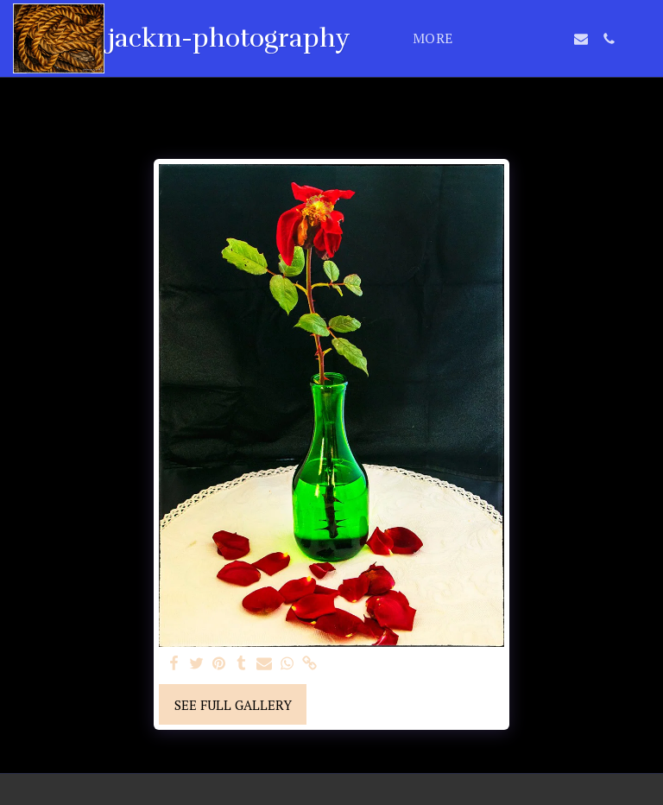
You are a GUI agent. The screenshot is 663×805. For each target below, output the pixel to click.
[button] (498, 39)
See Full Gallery (233, 704)
